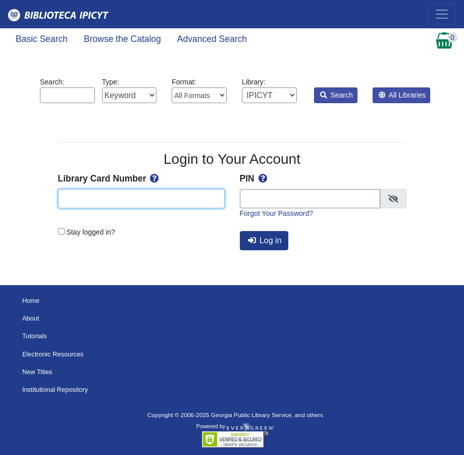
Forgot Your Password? (277, 213)
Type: (129, 90)
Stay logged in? (90, 232)
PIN (254, 178)
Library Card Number (109, 178)
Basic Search (42, 39)
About (30, 318)
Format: (199, 90)
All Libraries (402, 95)
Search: (67, 90)
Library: (269, 90)
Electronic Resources (53, 354)
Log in (265, 240)
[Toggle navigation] (442, 14)
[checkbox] (393, 198)
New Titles (37, 372)
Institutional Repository (55, 389)
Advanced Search (212, 39)
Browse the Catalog (122, 39)
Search (336, 95)
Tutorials (34, 336)
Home (30, 300)
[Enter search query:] (67, 95)
